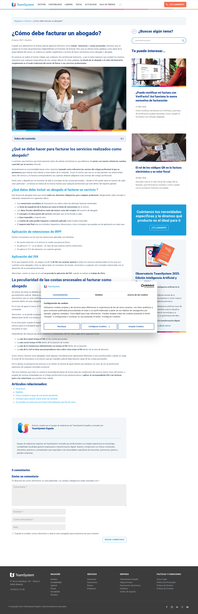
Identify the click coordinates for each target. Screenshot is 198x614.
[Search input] (158, 40)
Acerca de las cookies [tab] (137, 295)
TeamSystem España (43, 428)
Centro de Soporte (128, 592)
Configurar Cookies (99, 326)
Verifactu (124, 588)
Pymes (90, 585)
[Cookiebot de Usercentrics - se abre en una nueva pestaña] (143, 286)
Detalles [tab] (99, 295)
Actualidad (55, 592)
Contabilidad (56, 582)
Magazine (18, 21)
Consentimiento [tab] (60, 295)
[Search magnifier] (183, 40)
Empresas (91, 588)
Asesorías (91, 579)
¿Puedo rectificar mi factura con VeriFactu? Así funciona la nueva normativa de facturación (156, 96)
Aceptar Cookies (136, 326)
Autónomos (92, 582)
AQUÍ (77, 313)
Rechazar (62, 326)
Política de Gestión (165, 585)
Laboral (54, 585)
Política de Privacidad (166, 582)
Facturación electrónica (130, 585)
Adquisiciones (126, 582)
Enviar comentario (114, 539)
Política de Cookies (165, 588)
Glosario (54, 595)
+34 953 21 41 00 (17, 589)
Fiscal (53, 588)
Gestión (28, 21)
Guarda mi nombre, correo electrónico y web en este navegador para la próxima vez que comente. (57, 533)
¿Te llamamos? (176, 4)
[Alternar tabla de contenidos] (121, 139)
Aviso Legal (162, 579)
